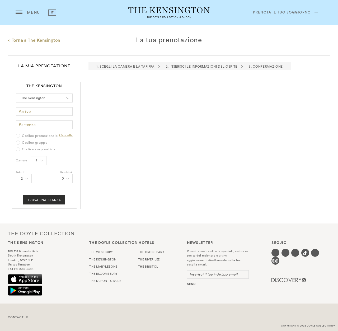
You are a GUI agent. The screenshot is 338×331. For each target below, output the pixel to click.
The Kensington (169, 12)
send (191, 284)
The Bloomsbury (103, 274)
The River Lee (149, 259)
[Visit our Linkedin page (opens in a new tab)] (315, 253)
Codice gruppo (34, 143)
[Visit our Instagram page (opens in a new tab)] (295, 253)
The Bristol (148, 266)
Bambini (66, 172)
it (52, 12)
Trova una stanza (44, 200)
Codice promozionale (40, 136)
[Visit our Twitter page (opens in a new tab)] (285, 253)
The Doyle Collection (41, 233)
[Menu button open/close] (19, 12)
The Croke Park (151, 252)
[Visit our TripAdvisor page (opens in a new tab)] (275, 261)
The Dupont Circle (105, 281)
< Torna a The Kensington (34, 40)
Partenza (27, 124)
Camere (21, 160)
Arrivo (25, 111)
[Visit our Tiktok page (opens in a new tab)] (305, 253)
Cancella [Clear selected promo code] (66, 135)
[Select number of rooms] (38, 160)
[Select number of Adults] (23, 178)
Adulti (20, 172)
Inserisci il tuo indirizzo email (214, 274)
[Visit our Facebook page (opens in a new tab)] (275, 253)
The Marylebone (103, 266)
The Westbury (101, 252)
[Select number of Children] (64, 178)
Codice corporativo (38, 149)
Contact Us (18, 317)
